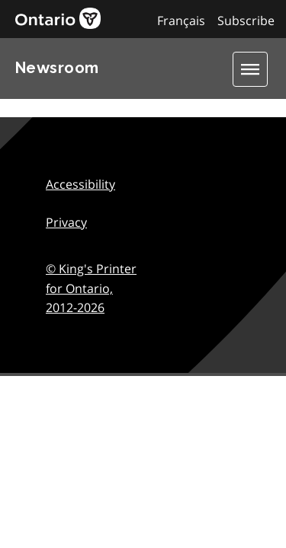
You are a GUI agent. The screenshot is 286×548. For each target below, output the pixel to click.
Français (181, 20)
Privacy (66, 222)
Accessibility (80, 184)
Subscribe (246, 20)
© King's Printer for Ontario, (91, 288)
